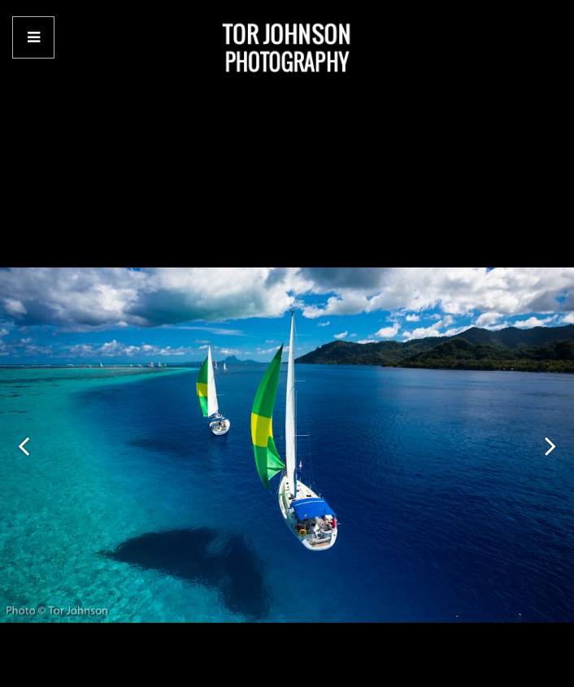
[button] (23, 445)
